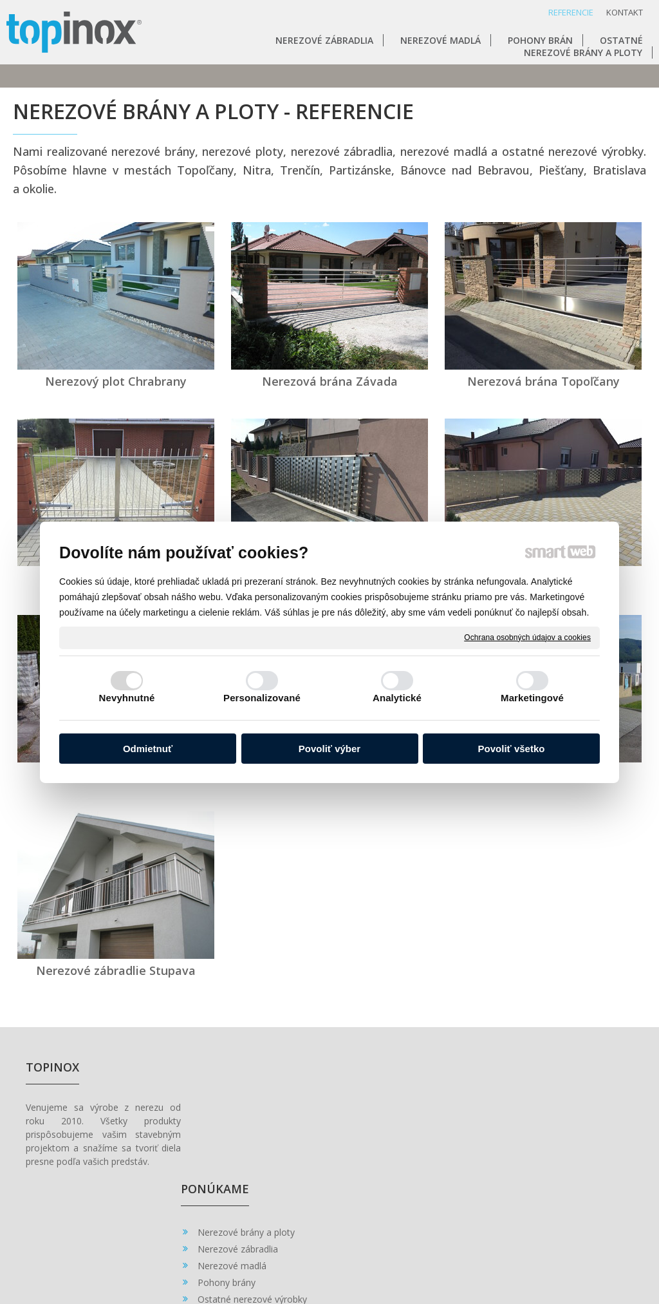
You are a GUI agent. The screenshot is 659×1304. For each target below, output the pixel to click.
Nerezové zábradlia (243, 1127)
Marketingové (532, 697)
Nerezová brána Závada (330, 381)
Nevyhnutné (127, 697)
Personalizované (262, 697)
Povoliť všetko (511, 748)
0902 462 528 (386, 1125)
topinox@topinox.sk (399, 1139)
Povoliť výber (329, 748)
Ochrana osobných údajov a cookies (527, 636)
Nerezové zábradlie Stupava (116, 970)
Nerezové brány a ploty (251, 1110)
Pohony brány (232, 1161)
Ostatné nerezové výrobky (257, 1177)
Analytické (397, 697)
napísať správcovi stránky (348, 1254)
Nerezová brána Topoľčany (543, 381)
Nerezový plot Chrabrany (116, 381)
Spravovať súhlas (569, 1254)
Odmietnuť (147, 748)
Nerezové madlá (237, 1144)
